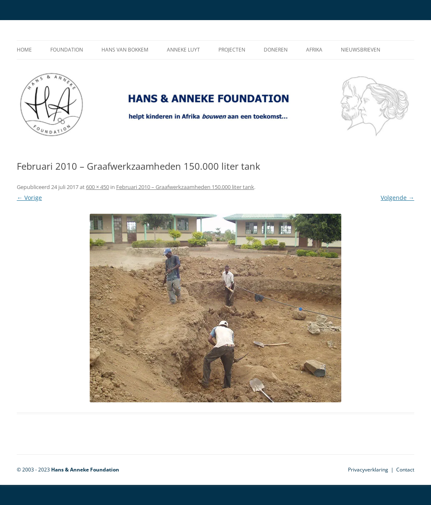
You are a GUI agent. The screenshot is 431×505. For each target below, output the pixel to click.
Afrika (314, 49)
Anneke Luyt (183, 49)
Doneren (276, 49)
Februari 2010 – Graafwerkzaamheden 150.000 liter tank (185, 187)
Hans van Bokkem (124, 49)
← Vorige (29, 198)
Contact (405, 469)
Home (24, 49)
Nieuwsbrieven (360, 49)
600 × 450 (97, 187)
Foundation (66, 49)
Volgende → (397, 198)
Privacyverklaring (368, 469)
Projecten (231, 49)
